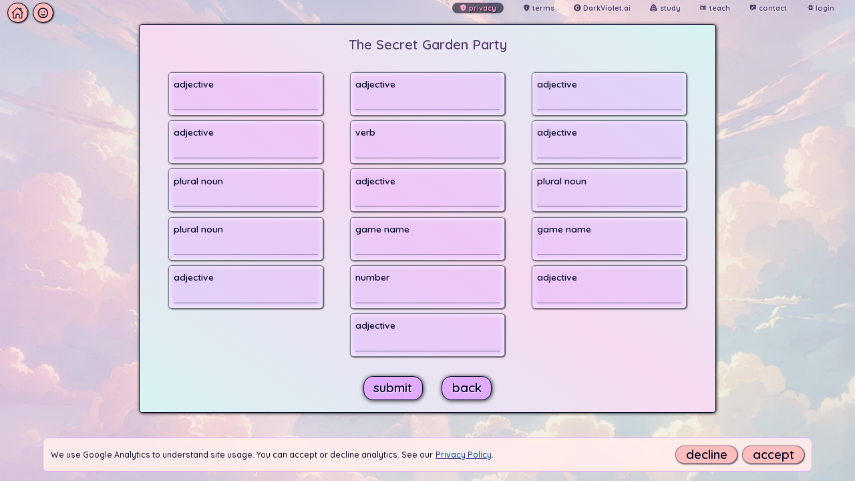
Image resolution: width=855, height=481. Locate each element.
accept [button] (773, 455)
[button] (30, 13)
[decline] (706, 455)
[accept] (773, 455)
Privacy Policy (464, 455)
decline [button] (706, 455)
